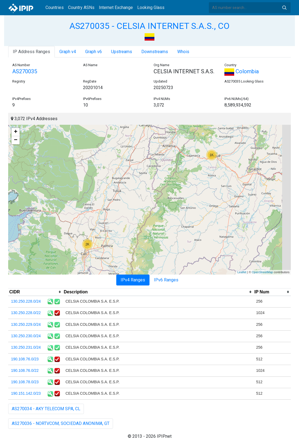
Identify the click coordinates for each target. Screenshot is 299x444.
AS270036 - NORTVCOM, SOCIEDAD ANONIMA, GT (60, 423)
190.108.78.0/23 (25, 382)
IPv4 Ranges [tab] (133, 279)
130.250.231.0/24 (26, 347)
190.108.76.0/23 (25, 359)
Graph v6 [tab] (93, 51)
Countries (54, 7)
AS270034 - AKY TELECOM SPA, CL (46, 408)
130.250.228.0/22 (26, 313)
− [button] (15, 140)
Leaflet (241, 272)
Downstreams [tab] (154, 51)
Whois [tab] (183, 51)
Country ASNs (81, 7)
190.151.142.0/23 (26, 393)
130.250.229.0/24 (26, 324)
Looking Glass (150, 7)
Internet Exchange (116, 7)
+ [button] (15, 132)
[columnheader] (35, 292)
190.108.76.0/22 (25, 370)
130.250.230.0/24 (26, 336)
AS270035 (24, 71)
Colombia (241, 71)
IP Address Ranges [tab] (31, 51)
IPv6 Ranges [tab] (166, 279)
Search (284, 8)
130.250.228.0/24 (26, 301)
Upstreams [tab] (121, 51)
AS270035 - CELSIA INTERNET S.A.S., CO (149, 26)
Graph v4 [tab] (67, 51)
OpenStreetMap (262, 272)
